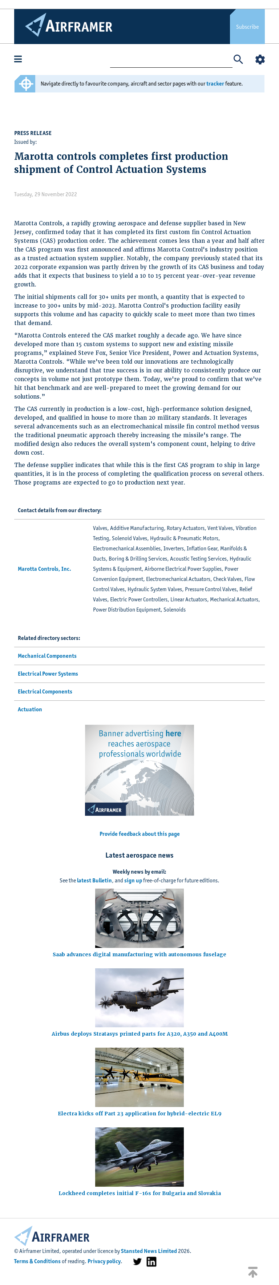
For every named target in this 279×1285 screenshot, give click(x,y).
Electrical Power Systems (48, 673)
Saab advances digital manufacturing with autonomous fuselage (139, 954)
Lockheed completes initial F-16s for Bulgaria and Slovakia (139, 1193)
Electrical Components (45, 691)
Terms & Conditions (37, 1261)
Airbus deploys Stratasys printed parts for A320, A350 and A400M (140, 1034)
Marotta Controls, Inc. (44, 568)
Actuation (30, 709)
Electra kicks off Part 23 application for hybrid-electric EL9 (140, 1113)
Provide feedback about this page (140, 833)
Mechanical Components (47, 655)
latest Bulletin (94, 880)
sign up (133, 880)
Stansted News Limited (149, 1251)
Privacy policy (104, 1261)
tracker (215, 83)
